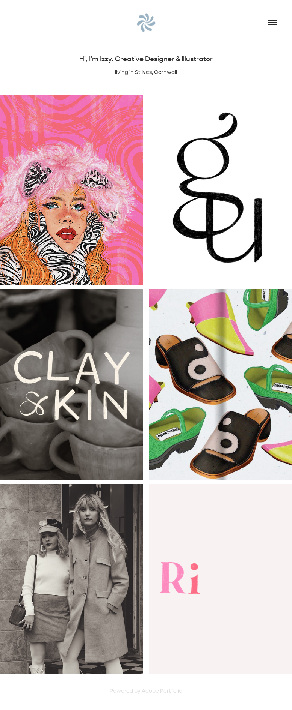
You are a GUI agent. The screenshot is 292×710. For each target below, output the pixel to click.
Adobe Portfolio (162, 691)
